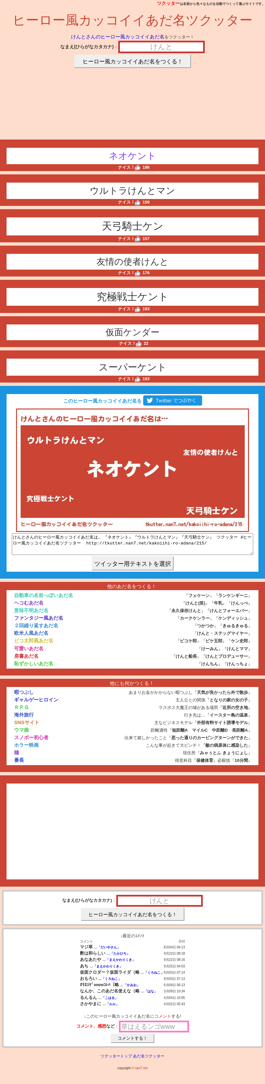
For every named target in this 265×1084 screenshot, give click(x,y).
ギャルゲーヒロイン (36, 703)
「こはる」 (110, 1002)
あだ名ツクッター (148, 1060)
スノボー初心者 (31, 741)
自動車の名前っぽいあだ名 (43, 599)
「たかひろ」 (120, 957)
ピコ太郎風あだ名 (33, 644)
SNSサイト (26, 726)
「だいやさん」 (108, 951)
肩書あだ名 (26, 660)
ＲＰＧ (21, 711)
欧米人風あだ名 (31, 637)
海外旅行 (24, 718)
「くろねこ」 (154, 976)
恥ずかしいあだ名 (33, 667)
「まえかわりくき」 (120, 963)
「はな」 (150, 995)
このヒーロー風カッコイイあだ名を (132, 401)
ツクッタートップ (116, 1060)
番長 (19, 764)
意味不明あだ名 (31, 614)
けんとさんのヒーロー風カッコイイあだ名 (117, 36)
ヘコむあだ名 (29, 606)
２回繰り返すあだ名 (36, 629)
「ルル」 (112, 1008)
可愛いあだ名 (29, 652)
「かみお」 (131, 989)
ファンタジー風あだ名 (38, 622)
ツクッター (168, 3)
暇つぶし (24, 696)
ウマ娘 (21, 734)
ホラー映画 (26, 749)
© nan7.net (140, 1072)
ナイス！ (129, 167)
